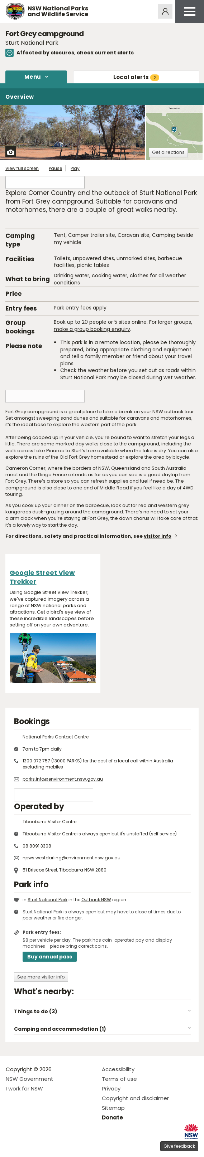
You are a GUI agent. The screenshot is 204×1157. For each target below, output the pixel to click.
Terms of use (119, 1079)
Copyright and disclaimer (135, 1098)
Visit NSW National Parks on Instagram (27, 1145)
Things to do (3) (35, 1011)
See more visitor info (41, 976)
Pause (55, 168)
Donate (112, 1117)
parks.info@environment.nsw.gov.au (63, 779)
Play (75, 168)
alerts (136, 77)
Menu (32, 76)
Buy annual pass (49, 956)
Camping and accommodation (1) (60, 1028)
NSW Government (29, 1079)
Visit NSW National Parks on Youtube (43, 1145)
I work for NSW (24, 1088)
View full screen (22, 168)
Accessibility (118, 1069)
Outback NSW (96, 900)
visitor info (157, 536)
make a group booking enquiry (92, 329)
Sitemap (113, 1108)
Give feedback (179, 1146)
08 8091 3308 (37, 846)
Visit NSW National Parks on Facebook (12, 1145)
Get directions (168, 152)
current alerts (114, 52)
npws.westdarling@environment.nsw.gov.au (71, 858)
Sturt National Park (47, 900)
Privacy (111, 1088)
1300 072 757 (36, 761)
